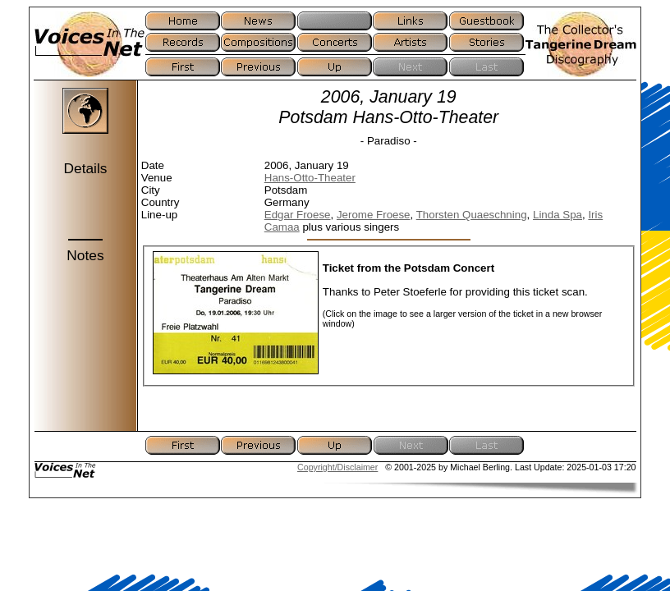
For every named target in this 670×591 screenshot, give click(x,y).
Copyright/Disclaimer (337, 467)
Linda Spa (557, 214)
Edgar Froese (297, 214)
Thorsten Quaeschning (471, 214)
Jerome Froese (374, 214)
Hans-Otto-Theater (310, 178)
